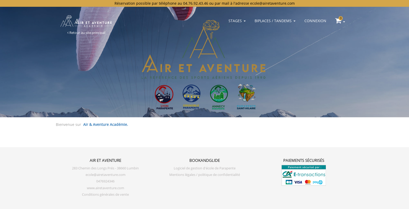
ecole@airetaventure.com (105, 175)
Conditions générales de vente (105, 194)
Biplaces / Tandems (275, 20)
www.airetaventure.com (105, 188)
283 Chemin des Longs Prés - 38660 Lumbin (105, 168)
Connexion (315, 20)
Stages (237, 20)
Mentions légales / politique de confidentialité (204, 175)
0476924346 (105, 181)
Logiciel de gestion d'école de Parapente (205, 168)
